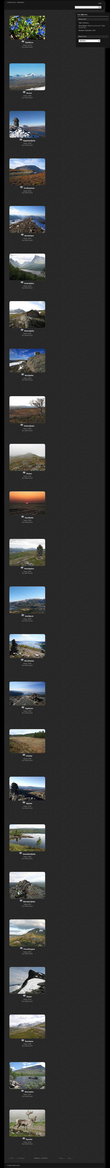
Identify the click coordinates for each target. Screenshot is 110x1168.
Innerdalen (29, 283)
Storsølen (29, 1092)
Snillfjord (29, 616)
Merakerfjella (29, 902)
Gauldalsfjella (29, 854)
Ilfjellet (29, 803)
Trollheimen (29, 188)
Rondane (29, 1041)
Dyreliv (29, 1139)
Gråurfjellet (29, 426)
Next (62, 1158)
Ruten (29, 474)
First (10, 1158)
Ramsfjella (29, 331)
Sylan (29, 997)
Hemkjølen (29, 569)
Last (70, 1158)
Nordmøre (29, 236)
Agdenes (29, 708)
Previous (20, 1158)
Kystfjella (29, 518)
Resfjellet (29, 375)
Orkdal (29, 756)
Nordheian (29, 661)
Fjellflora (29, 42)
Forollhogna (29, 949)
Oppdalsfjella (29, 141)
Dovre (29, 93)
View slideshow (82, 14)
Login (99, 3)
